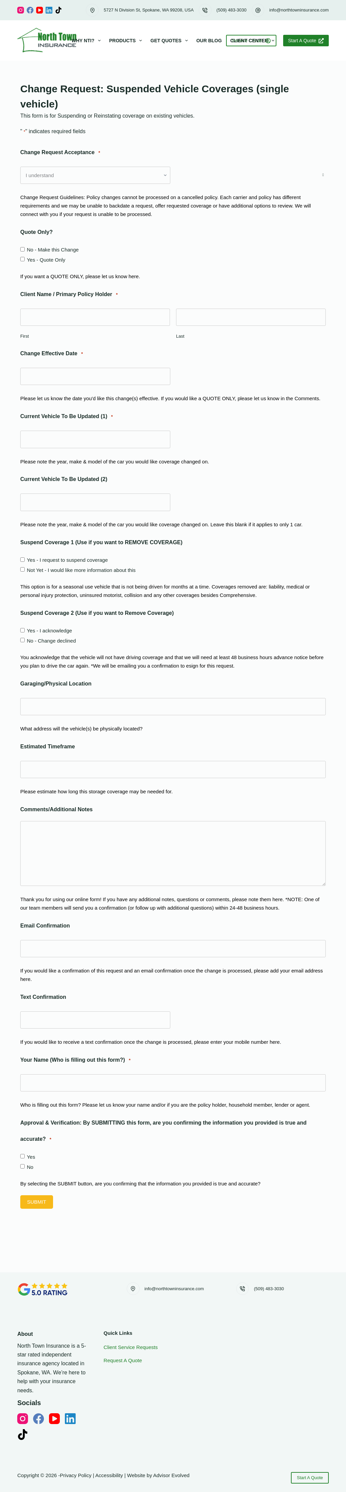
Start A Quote (306, 40)
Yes (31, 1157)
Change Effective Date (51, 353)
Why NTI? (87, 41)
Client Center (253, 41)
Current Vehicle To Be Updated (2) (63, 479)
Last (180, 336)
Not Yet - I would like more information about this (81, 570)
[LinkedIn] (49, 10)
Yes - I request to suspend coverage (67, 560)
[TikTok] (58, 10)
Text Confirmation (43, 997)
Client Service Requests (131, 1347)
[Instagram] (20, 10)
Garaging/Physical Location (56, 684)
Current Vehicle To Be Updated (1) (66, 416)
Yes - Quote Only (46, 260)
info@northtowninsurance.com (299, 10)
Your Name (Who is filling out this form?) (75, 1060)
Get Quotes (170, 41)
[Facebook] (30, 10)
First (24, 336)
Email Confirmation (45, 926)
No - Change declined (51, 641)
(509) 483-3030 (232, 10)
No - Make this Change (52, 249)
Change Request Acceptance (60, 152)
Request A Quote (123, 1360)
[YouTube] (39, 10)
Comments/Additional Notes (56, 809)
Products (127, 41)
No (30, 1167)
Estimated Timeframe (47, 746)
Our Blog (209, 40)
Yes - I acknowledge (49, 630)
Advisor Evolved (171, 1475)
